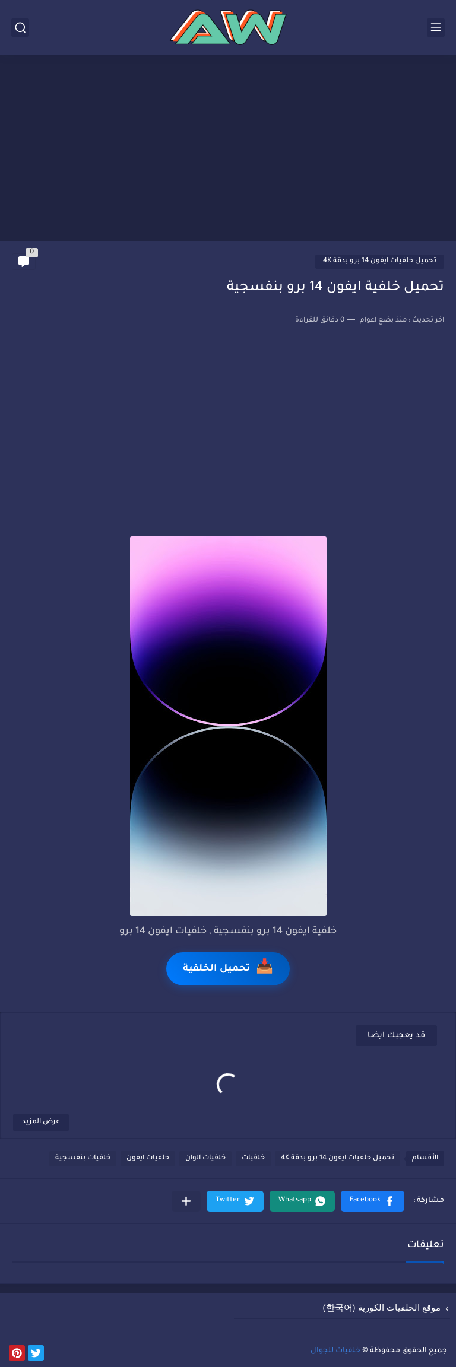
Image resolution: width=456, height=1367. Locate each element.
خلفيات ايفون (147, 1158)
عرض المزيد (41, 1122)
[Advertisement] (228, 149)
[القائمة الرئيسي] (436, 27)
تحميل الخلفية (228, 968)
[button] (372, 1201)
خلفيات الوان (205, 1158)
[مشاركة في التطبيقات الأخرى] (186, 1201)
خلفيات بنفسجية (82, 1158)
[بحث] (20, 27)
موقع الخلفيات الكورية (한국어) (382, 1307)
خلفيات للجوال (335, 1351)
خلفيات (253, 1158)
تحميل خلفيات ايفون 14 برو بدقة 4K (379, 261)
